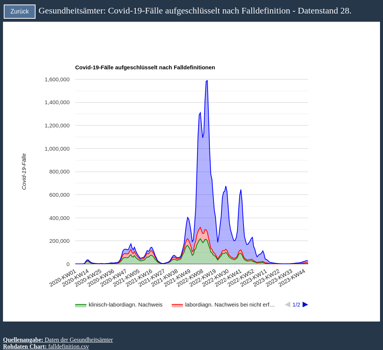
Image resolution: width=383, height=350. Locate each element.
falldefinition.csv (68, 346)
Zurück (19, 11)
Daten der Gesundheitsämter (79, 340)
